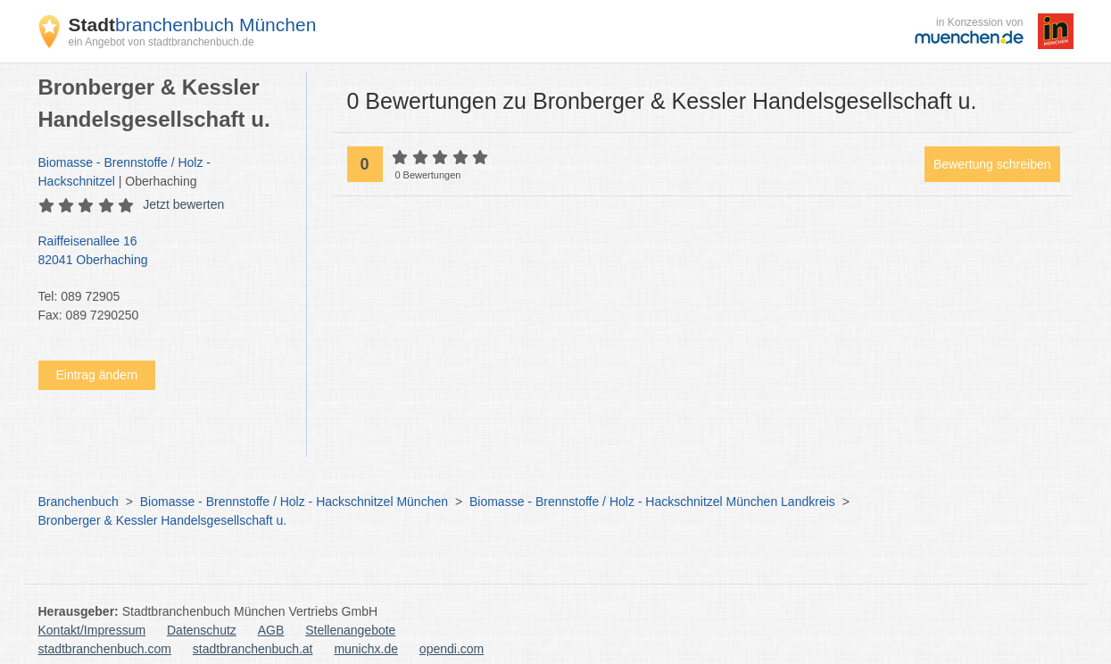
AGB (271, 630)
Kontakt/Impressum (92, 630)
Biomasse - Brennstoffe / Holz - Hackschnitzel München (294, 501)
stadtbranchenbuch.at (253, 649)
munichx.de (366, 649)
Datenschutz (201, 630)
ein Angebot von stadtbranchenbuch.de (161, 42)
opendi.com (451, 649)
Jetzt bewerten (183, 204)
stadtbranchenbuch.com (104, 649)
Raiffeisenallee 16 (163, 252)
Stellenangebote (350, 630)
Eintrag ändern (97, 375)
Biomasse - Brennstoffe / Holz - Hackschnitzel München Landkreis (652, 501)
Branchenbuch (78, 501)
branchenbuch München (193, 24)
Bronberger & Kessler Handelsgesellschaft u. (162, 520)
